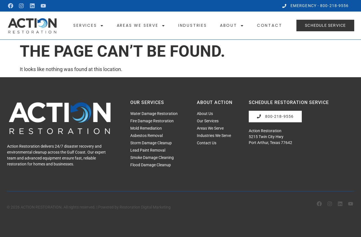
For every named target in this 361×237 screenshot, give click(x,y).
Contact (269, 25)
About (232, 25)
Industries (192, 25)
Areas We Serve (141, 25)
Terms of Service (226, 207)
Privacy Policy (225, 202)
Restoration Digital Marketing (145, 207)
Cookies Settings (228, 212)
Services (88, 25)
